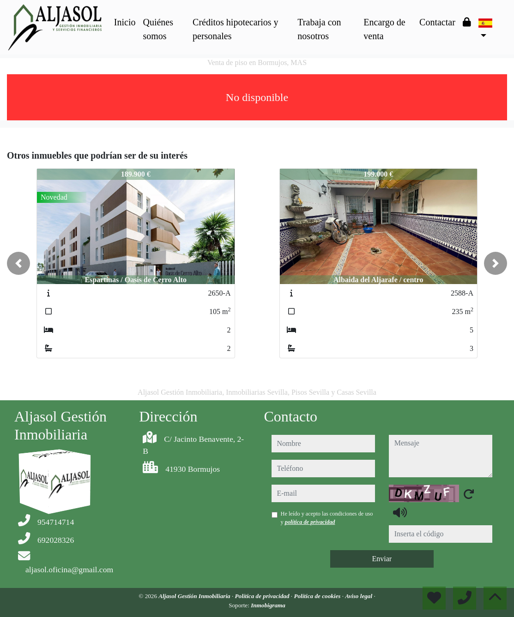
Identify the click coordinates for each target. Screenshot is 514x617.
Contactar (437, 22)
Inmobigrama (268, 605)
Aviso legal (359, 596)
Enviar (382, 559)
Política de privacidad (263, 596)
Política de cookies (318, 596)
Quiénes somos (158, 29)
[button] (18, 263)
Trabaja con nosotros (319, 29)
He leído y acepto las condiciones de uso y (327, 517)
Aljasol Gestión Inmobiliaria (195, 596)
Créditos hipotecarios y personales (235, 29)
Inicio (125, 22)
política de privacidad (310, 522)
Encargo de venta (384, 29)
